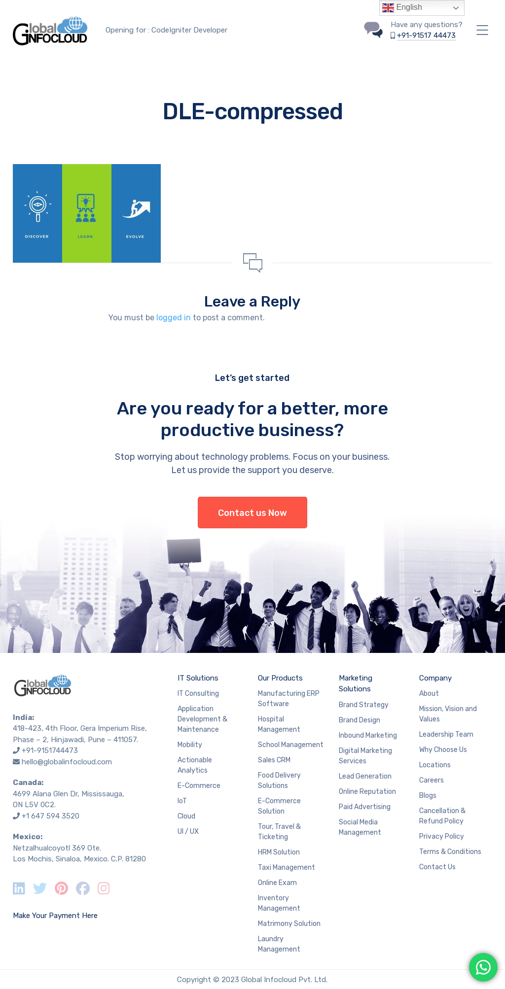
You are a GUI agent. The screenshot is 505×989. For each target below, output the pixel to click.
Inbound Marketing (368, 735)
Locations (435, 765)
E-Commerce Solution (279, 806)
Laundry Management (279, 944)
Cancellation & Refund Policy (442, 816)
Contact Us (437, 867)
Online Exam (277, 883)
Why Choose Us (443, 750)
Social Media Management (360, 827)
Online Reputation (367, 791)
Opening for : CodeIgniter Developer (166, 30)
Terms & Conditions (450, 852)
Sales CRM (274, 760)
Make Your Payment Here (55, 915)
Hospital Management (279, 724)
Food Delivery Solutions (279, 780)
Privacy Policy (441, 836)
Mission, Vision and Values (448, 714)
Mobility (190, 745)
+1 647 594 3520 (50, 816)
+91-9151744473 (50, 750)
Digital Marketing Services (365, 756)
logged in (173, 317)
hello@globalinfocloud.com (67, 761)
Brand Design (359, 720)
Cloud (186, 816)
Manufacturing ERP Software (289, 698)
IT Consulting (198, 693)
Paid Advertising (365, 807)
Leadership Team (446, 734)
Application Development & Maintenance (202, 719)
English (402, 8)
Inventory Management (279, 903)
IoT (182, 801)
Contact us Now (252, 513)
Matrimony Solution (289, 924)
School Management (291, 745)
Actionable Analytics (195, 765)
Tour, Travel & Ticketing (279, 831)
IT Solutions (198, 678)
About (429, 693)
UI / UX (188, 831)
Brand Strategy (364, 705)
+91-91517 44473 (426, 35)
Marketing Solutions (355, 684)
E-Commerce (199, 786)
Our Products (280, 678)
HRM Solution (279, 852)
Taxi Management (286, 867)
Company (435, 678)
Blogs (427, 795)
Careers (431, 780)
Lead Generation (365, 776)
